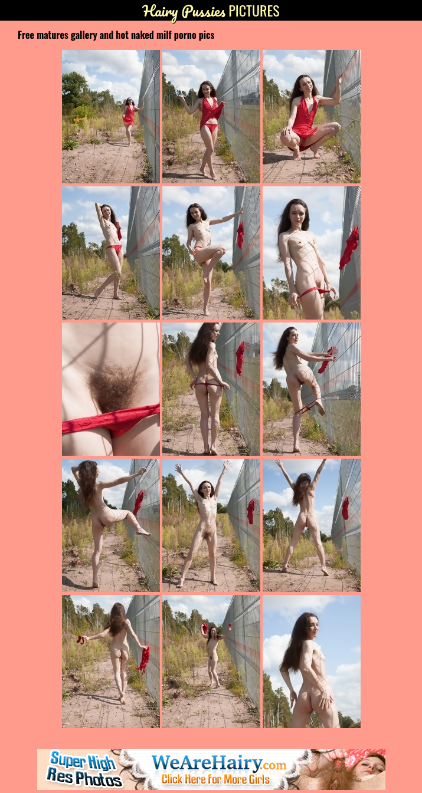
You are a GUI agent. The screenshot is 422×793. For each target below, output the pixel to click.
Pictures (210, 10)
